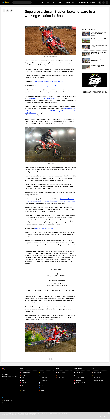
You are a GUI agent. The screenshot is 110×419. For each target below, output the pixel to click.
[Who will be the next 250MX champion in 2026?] (86, 67)
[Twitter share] (7, 10)
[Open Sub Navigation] (44, 2)
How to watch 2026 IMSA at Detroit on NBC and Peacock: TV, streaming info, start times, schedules (99, 33)
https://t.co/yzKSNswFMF (54, 276)
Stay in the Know (5, 374)
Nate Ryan (27, 19)
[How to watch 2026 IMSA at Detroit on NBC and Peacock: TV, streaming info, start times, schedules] (86, 34)
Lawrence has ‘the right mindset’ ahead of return (98, 59)
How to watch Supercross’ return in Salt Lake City (49, 81)
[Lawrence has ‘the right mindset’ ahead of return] (86, 60)
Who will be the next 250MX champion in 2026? (97, 66)
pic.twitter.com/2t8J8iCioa (57, 280)
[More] (99, 2)
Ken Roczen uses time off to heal (43, 228)
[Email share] (11, 10)
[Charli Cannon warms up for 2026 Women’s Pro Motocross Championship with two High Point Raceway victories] (86, 40)
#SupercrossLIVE (59, 278)
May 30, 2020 (63, 285)
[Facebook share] (4, 10)
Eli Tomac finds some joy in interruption (46, 86)
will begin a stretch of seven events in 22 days (42, 98)
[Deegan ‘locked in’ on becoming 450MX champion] (86, 54)
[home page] (6, 2)
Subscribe (4, 379)
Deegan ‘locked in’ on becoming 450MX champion (98, 53)
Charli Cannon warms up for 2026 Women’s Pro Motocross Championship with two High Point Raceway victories (99, 39)
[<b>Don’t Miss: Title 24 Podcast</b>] (94, 80)
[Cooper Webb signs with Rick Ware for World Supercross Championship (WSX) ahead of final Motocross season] (86, 47)
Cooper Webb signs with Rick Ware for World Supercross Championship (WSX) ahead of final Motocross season (99, 46)
